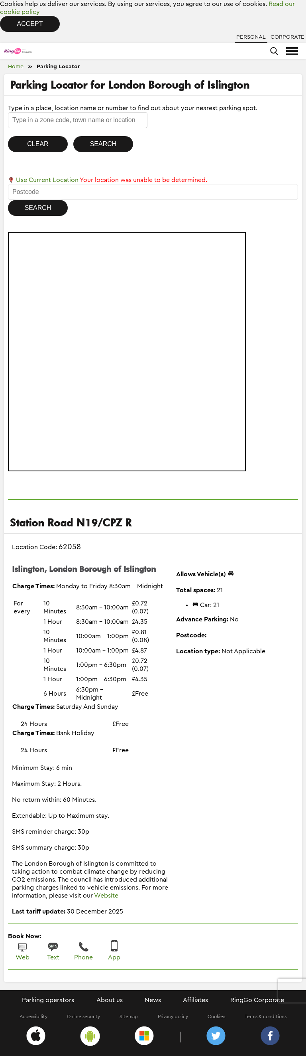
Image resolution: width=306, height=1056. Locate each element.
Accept (30, 23)
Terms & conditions (265, 1016)
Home (16, 66)
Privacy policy (173, 1016)
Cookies (216, 1016)
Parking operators (48, 1000)
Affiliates (195, 1000)
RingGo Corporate (257, 1000)
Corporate (287, 37)
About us (109, 1000)
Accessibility (33, 1016)
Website (106, 895)
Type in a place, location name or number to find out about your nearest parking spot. (132, 108)
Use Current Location (43, 180)
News (153, 1000)
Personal (251, 37)
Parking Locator (58, 66)
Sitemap (129, 1016)
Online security (83, 1016)
